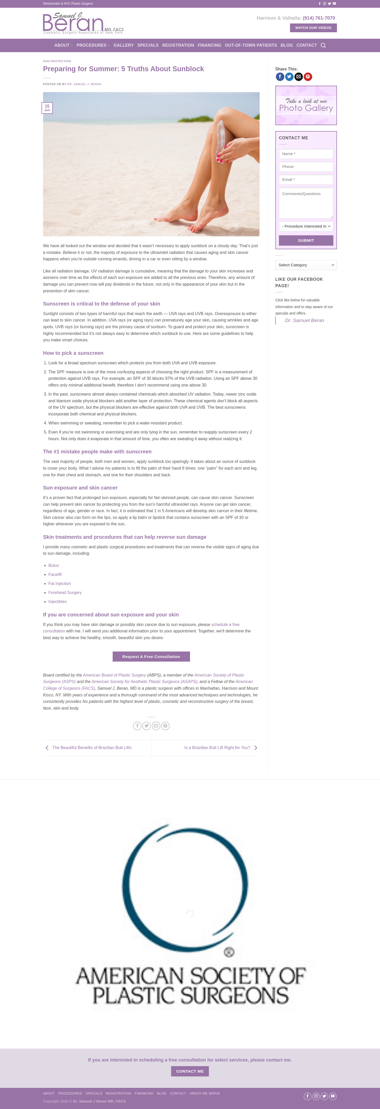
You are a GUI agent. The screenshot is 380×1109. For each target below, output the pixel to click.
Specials (148, 45)
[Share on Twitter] (146, 726)
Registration (178, 45)
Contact (306, 45)
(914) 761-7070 (319, 18)
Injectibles (57, 601)
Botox (53, 565)
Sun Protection (57, 61)
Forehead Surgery (65, 592)
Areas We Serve (205, 1093)
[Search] (323, 45)
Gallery (124, 45)
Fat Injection (59, 583)
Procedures (93, 45)
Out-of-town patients (251, 45)
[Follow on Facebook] (319, 4)
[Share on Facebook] (137, 726)
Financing (209, 45)
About (63, 45)
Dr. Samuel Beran (304, 320)
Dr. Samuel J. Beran (84, 84)
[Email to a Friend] (156, 726)
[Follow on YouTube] (334, 4)
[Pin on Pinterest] (165, 726)
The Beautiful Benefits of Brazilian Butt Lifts (87, 747)
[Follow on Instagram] (324, 4)
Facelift (55, 574)
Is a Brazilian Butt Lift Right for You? (222, 747)
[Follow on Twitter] (329, 4)
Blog (287, 45)
